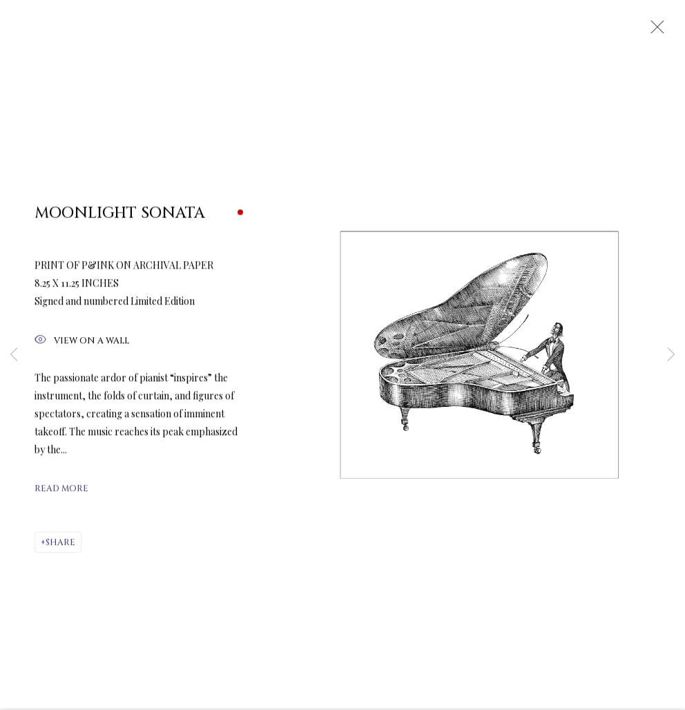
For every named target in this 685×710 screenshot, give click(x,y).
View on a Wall (82, 347)
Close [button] (656, 31)
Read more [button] (61, 494)
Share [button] (60, 548)
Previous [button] (14, 355)
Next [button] (671, 355)
